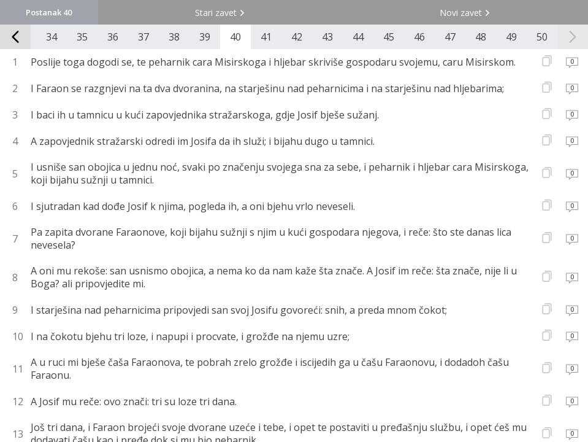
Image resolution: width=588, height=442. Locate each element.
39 (204, 37)
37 (143, 37)
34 (51, 37)
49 (511, 37)
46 (419, 37)
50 (542, 37)
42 (296, 37)
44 (358, 37)
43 (327, 37)
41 (266, 37)
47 (450, 37)
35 (82, 37)
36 (112, 37)
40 (235, 37)
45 (388, 37)
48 (480, 37)
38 (174, 37)
